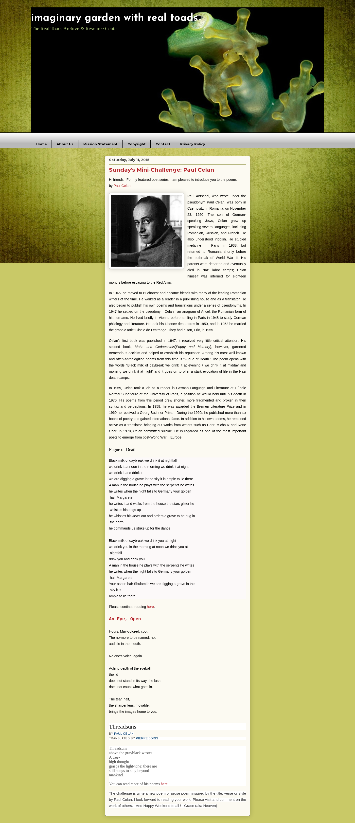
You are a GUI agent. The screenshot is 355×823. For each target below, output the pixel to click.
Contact (163, 144)
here (150, 601)
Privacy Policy (192, 144)
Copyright (136, 144)
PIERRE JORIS (147, 732)
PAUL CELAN (124, 728)
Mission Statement (100, 144)
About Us (65, 144)
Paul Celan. (122, 186)
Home (41, 144)
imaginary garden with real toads (114, 18)
